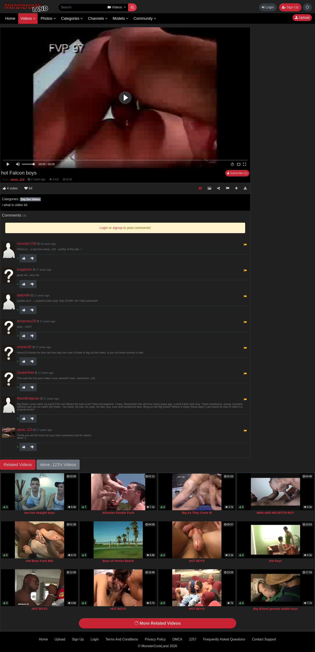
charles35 (24, 347)
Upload (302, 17)
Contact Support (264, 639)
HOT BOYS (197, 561)
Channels (98, 18)
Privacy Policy (155, 639)
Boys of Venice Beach (118, 561)
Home (10, 18)
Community (145, 18)
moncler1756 (26, 243)
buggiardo (24, 269)
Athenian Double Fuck (118, 512)
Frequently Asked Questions (224, 639)
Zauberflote (25, 372)
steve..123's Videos (58, 464)
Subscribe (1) (237, 173)
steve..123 (25, 429)
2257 (193, 639)
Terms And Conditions (121, 639)
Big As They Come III (197, 512)
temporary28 (26, 321)
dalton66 (23, 295)
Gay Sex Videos (30, 199)
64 (28, 188)
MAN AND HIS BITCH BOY (275, 512)
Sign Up (290, 7)
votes (10, 188)
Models (120, 18)
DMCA (177, 639)
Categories (72, 18)
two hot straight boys (39, 512)
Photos (48, 18)
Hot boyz (275, 561)
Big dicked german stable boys (275, 608)
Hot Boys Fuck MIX (39, 561)
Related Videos (18, 464)
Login (268, 7)
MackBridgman (28, 398)
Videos (27, 18)
